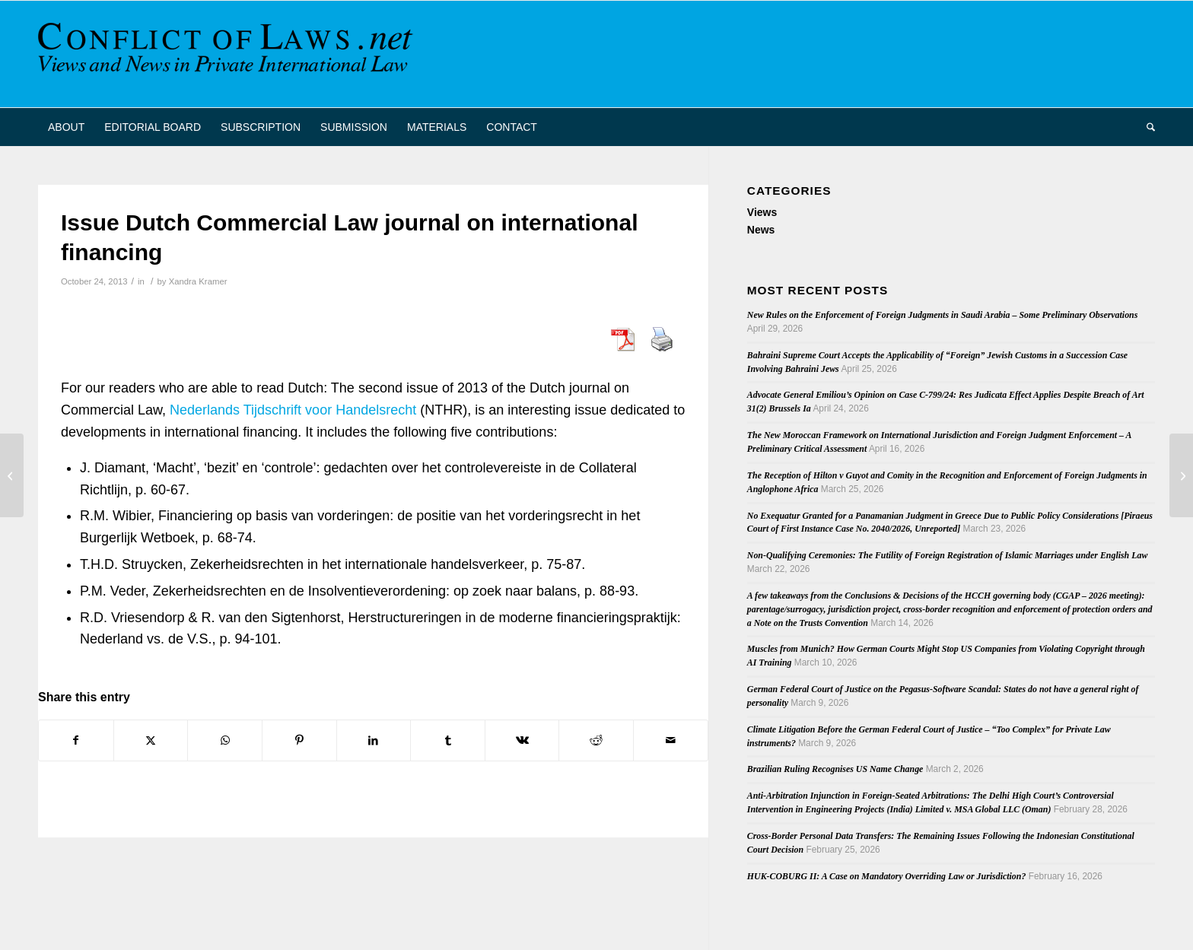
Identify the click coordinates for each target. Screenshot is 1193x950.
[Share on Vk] (522, 740)
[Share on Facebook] (76, 740)
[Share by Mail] (671, 740)
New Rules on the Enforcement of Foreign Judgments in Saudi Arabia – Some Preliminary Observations (942, 315)
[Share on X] (151, 740)
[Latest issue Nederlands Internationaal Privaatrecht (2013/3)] (1181, 475)
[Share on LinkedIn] (374, 740)
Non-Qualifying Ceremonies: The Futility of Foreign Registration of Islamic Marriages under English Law (947, 555)
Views (762, 212)
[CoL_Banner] (228, 54)
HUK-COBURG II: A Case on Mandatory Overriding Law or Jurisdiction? (886, 876)
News (761, 230)
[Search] (1146, 127)
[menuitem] (66, 127)
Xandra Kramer (198, 281)
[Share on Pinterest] (299, 740)
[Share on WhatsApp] (225, 740)
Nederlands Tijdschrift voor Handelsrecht (293, 410)
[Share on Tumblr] (448, 740)
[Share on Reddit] (596, 740)
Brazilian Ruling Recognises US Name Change (835, 769)
